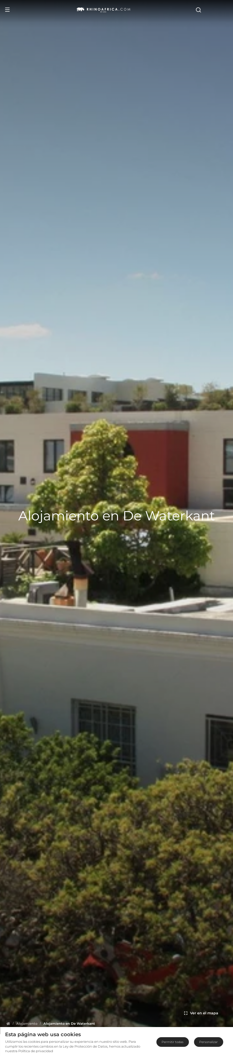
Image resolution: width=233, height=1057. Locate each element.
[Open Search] (224, 9)
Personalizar (208, 1042)
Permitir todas (172, 1042)
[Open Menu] (7, 10)
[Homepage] (8, 1023)
